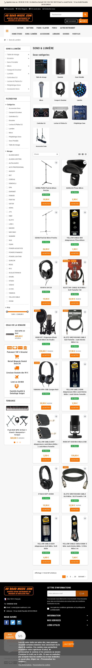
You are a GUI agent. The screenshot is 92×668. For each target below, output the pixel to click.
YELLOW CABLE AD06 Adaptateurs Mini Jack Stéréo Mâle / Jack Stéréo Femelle (75, 393)
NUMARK (12, 236)
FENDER (11, 195)
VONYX (11, 285)
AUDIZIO (12, 171)
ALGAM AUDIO (14, 155)
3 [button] (20, 442)
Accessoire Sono (14, 108)
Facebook (6, 624)
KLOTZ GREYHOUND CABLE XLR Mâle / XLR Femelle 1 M (75, 496)
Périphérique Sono (15, 137)
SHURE (11, 277)
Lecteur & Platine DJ (16, 124)
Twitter (12, 624)
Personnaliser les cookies (41, 665)
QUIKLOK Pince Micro (74, 188)
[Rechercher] (69, 14)
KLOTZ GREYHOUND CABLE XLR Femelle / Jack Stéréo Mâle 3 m (75, 340)
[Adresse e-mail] (61, 595)
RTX (10, 269)
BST (10, 175)
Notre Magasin (21, 9)
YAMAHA (12, 293)
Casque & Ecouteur (15, 112)
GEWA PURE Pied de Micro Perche (46, 189)
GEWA (11, 208)
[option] (17, 422)
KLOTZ (11, 220)
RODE (11, 264)
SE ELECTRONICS (15, 273)
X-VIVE (11, 289)
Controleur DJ (13, 116)
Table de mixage (14, 145)
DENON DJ (12, 183)
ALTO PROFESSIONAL (16, 167)
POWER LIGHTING (15, 256)
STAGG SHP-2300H (46, 495)
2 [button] (17, 442)
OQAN (11, 244)
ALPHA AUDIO (14, 163)
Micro (11, 133)
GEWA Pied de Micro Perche (46, 238)
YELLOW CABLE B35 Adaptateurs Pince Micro (74, 239)
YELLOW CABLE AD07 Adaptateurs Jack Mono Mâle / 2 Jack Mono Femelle (46, 445)
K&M (10, 216)
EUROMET (12, 191)
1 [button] (14, 442)
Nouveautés (9, 9)
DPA (10, 187)
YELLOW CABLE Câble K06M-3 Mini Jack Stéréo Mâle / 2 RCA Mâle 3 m (75, 547)
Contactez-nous (48, 9)
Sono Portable (13, 141)
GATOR (11, 204)
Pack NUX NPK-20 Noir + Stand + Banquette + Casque (17, 432)
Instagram (19, 624)
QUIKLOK (12, 260)
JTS (10, 212)
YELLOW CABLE (14, 297)
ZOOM (11, 301)
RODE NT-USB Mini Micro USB (74, 443)
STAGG (11, 281)
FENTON (12, 200)
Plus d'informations (25, 665)
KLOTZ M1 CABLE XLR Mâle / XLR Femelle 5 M (74, 289)
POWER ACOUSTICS (16, 248)
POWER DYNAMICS (15, 252)
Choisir (36, 154)
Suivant (82, 578)
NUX (10, 240)
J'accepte (68, 644)
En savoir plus (36, 9)
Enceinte (12, 120)
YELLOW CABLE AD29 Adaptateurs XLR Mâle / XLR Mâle (46, 547)
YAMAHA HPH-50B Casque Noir (46, 390)
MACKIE (11, 228)
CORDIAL (12, 179)
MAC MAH (12, 232)
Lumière (11, 129)
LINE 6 (11, 224)
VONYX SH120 (46, 288)
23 (75, 578)
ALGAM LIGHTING (15, 159)
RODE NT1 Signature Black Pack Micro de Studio (46, 339)
